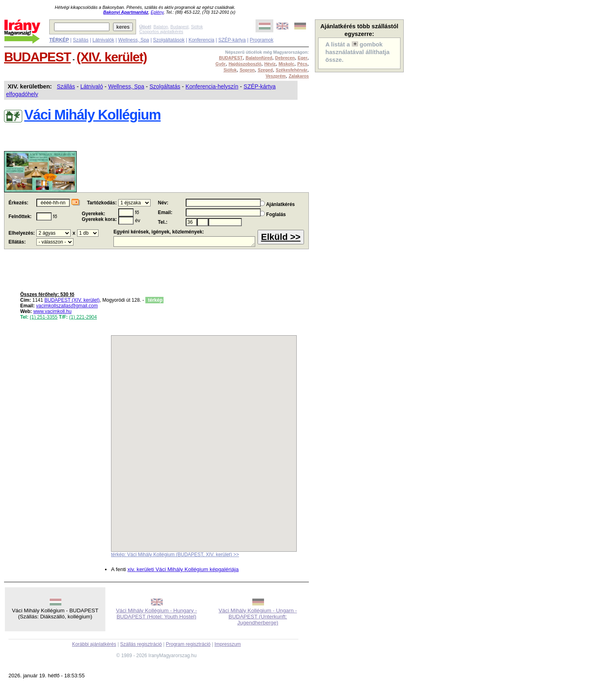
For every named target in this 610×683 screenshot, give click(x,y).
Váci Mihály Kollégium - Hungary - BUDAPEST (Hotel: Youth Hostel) (156, 613)
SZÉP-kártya (232, 40)
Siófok (197, 26)
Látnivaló (91, 86)
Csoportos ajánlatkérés (161, 31)
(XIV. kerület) (112, 57)
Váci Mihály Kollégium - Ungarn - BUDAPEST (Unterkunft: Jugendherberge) (257, 616)
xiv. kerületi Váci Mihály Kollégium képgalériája (183, 569)
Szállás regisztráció (141, 644)
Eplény (157, 12)
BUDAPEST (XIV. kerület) (72, 300)
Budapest (179, 26)
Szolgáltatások (168, 40)
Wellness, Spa (133, 40)
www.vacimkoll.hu (52, 311)
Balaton (160, 26)
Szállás (80, 40)
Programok (262, 40)
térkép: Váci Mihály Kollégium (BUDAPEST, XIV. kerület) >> (175, 554)
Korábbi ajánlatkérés (94, 644)
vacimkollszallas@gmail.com (67, 306)
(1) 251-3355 (44, 317)
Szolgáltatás (164, 86)
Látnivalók (103, 40)
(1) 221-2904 (83, 317)
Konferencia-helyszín (212, 86)
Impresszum (227, 644)
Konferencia (201, 40)
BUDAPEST (37, 57)
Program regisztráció (188, 644)
